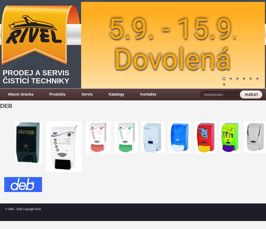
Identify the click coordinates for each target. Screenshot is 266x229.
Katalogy (116, 94)
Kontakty (148, 94)
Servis (87, 94)
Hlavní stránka (21, 94)
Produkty (57, 94)
